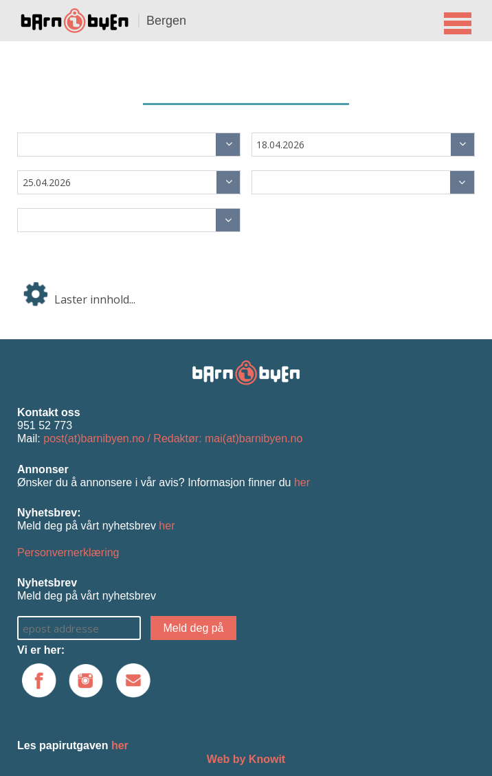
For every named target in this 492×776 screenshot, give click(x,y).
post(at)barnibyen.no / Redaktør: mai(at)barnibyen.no (172, 438)
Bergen (166, 20)
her (302, 482)
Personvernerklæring (68, 552)
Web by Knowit (246, 759)
